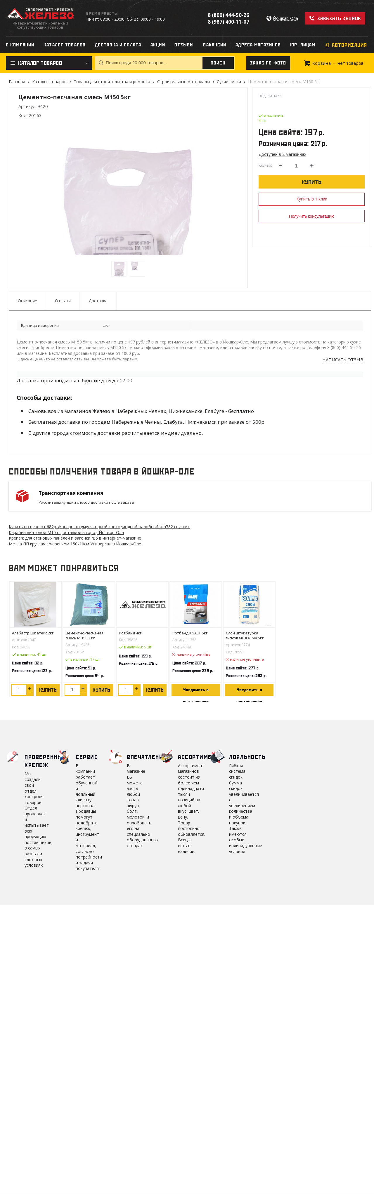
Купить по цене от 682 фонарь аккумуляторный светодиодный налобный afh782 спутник (99, 526)
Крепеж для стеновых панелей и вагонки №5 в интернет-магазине (75, 538)
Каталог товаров (49, 81)
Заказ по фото (268, 63)
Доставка (98, 300)
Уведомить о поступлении (196, 691)
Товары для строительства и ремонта (112, 81)
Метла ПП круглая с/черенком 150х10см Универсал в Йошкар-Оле (75, 544)
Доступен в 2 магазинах (282, 154)
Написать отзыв (342, 359)
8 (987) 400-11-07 (228, 21)
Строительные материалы (183, 81)
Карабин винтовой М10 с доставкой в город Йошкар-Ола (66, 532)
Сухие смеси (229, 81)
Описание (27, 300)
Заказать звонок (339, 18)
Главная (17, 81)
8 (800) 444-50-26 (228, 15)
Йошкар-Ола (285, 18)
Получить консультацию (312, 216)
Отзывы (63, 300)
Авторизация (349, 45)
